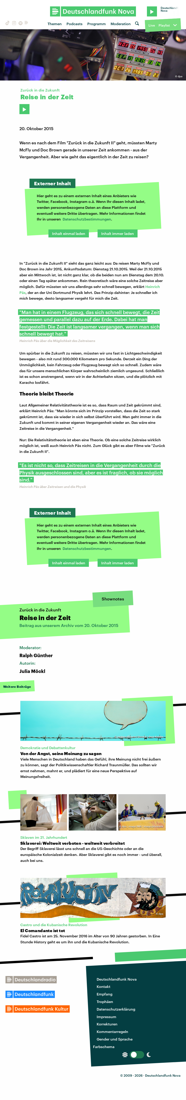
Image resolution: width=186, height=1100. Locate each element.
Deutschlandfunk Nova (117, 979)
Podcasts (74, 24)
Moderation (121, 24)
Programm (96, 24)
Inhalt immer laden (117, 233)
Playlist (164, 25)
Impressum (106, 1016)
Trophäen (105, 1001)
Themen (55, 24)
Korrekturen (107, 1024)
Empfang (104, 994)
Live (152, 25)
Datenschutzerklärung (116, 1009)
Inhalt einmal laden (68, 233)
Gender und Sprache (115, 1039)
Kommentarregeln (112, 1031)
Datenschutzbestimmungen (87, 219)
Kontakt (103, 986)
